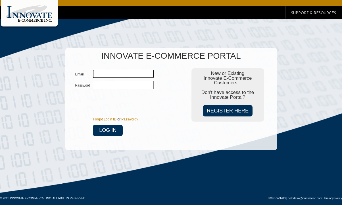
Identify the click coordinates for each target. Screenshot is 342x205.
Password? (129, 119)
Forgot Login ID (104, 119)
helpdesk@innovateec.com (305, 198)
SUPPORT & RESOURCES (313, 13)
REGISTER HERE (228, 111)
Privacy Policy (333, 198)
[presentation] (136, 103)
